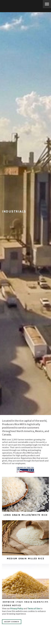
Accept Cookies (11, 622)
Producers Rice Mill (11, 4)
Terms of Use (33, 608)
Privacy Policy (16, 608)
